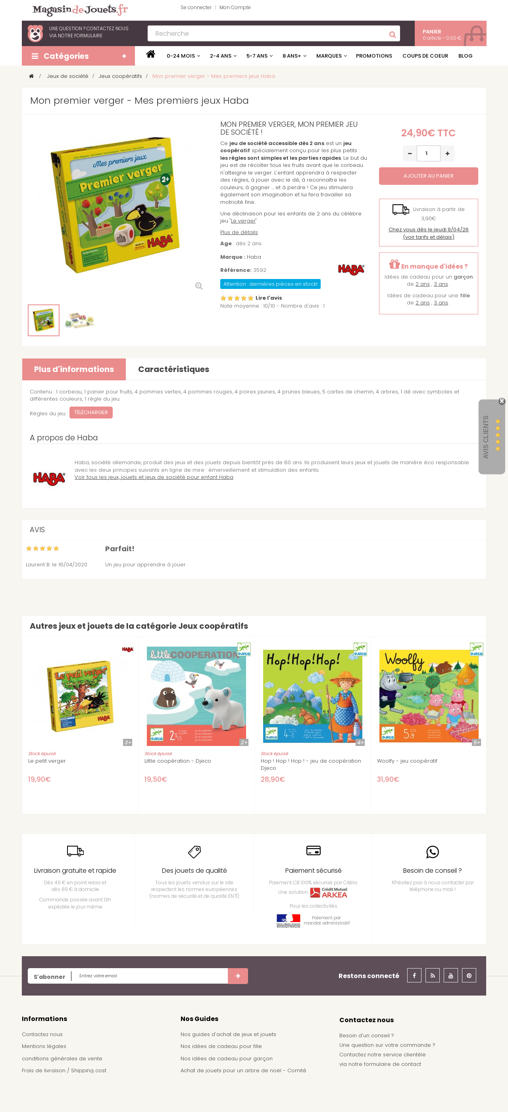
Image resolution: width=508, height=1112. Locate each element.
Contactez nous (42, 1034)
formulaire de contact (392, 1064)
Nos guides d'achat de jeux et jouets (228, 1034)
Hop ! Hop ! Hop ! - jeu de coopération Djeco (311, 764)
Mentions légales (44, 1046)
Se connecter (196, 7)
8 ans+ (292, 56)
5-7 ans (256, 56)
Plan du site (37, 1094)
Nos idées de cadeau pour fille (221, 1046)
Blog (465, 56)
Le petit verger (47, 761)
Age (226, 243)
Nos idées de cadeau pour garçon (227, 1058)
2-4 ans (220, 56)
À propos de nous (45, 1083)
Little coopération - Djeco (177, 761)
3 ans (441, 284)
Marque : (232, 257)
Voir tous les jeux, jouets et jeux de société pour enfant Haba (154, 477)
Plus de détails (239, 232)
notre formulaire (80, 35)
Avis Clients (486, 437)
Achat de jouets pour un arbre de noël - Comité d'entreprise (243, 1074)
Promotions (374, 56)
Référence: (236, 270)
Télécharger (91, 412)
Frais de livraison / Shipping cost (64, 1070)
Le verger (243, 221)
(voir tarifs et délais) (429, 233)
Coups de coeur (425, 56)
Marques (329, 56)
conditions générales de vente (62, 1058)
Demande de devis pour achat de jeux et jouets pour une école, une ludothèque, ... (251, 1093)
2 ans (423, 284)
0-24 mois (181, 56)
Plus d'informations (74, 369)
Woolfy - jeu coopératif (407, 761)
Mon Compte (235, 7)
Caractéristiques (173, 369)
